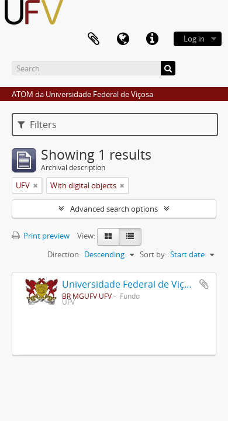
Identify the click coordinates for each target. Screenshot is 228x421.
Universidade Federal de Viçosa (131, 284)
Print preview (41, 235)
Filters (37, 124)
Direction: (64, 254)
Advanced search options (114, 208)
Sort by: (153, 254)
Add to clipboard (204, 284)
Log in (194, 38)
